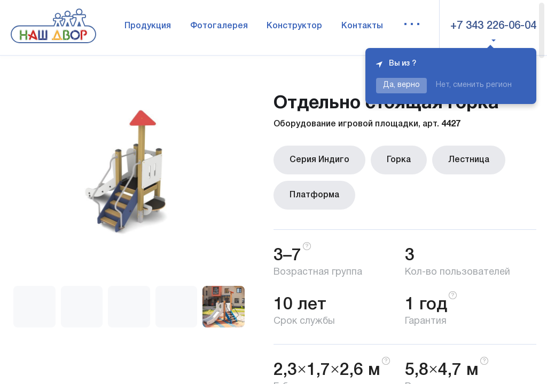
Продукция (147, 26)
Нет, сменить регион (474, 85)
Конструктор (294, 26)
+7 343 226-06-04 (493, 26)
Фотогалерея (219, 26)
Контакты (362, 26)
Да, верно (401, 85)
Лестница (468, 160)
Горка (399, 160)
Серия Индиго (319, 160)
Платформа (314, 195)
